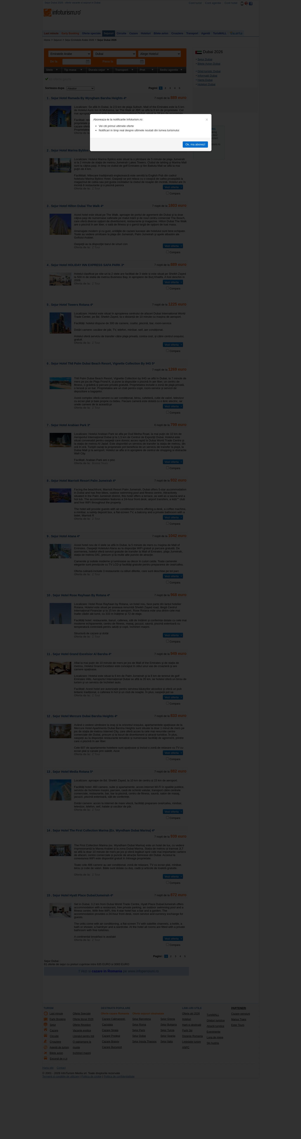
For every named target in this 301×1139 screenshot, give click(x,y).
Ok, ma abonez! (195, 144)
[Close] (207, 119)
